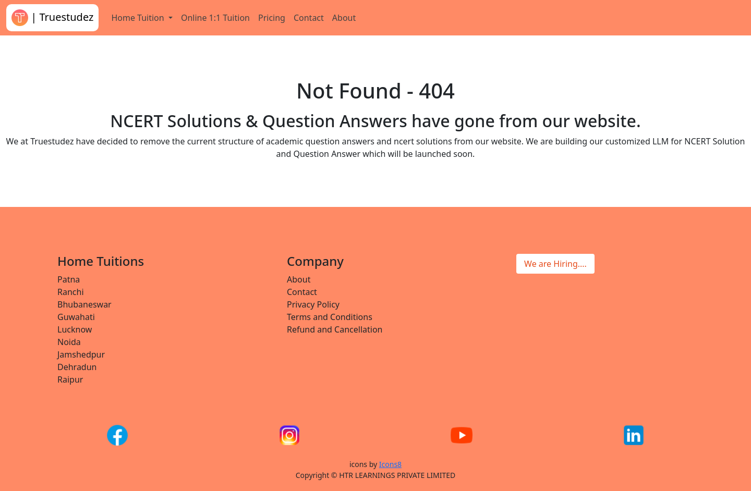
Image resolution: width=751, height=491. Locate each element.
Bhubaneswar (84, 304)
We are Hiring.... (555, 263)
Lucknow (74, 329)
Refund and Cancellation (335, 329)
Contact (309, 17)
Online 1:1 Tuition (215, 17)
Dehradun (76, 367)
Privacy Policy (313, 304)
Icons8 (390, 464)
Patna (68, 279)
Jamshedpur (81, 354)
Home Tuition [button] (138, 17)
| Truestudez (52, 17)
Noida (69, 342)
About (344, 17)
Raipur (70, 379)
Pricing (271, 17)
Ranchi (70, 292)
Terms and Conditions (329, 317)
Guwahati (76, 317)
